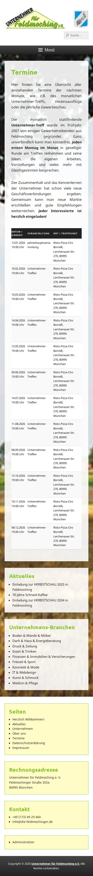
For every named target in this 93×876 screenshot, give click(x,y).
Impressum (20, 748)
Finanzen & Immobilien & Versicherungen (43, 656)
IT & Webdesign (24, 672)
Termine (24, 72)
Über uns (19, 733)
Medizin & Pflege (25, 683)
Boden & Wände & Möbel (31, 635)
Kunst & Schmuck (25, 677)
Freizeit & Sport (24, 662)
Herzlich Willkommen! (28, 719)
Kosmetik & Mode (25, 667)
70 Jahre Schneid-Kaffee (29, 595)
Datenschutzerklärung (28, 743)
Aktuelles (19, 724)
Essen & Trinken (24, 651)
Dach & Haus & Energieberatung (36, 641)
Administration (23, 842)
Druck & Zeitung (24, 646)
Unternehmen (22, 729)
